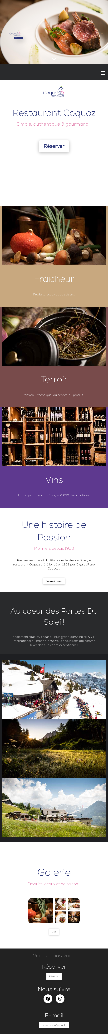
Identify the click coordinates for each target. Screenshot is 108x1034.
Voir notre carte (18, 37)
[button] (103, 73)
